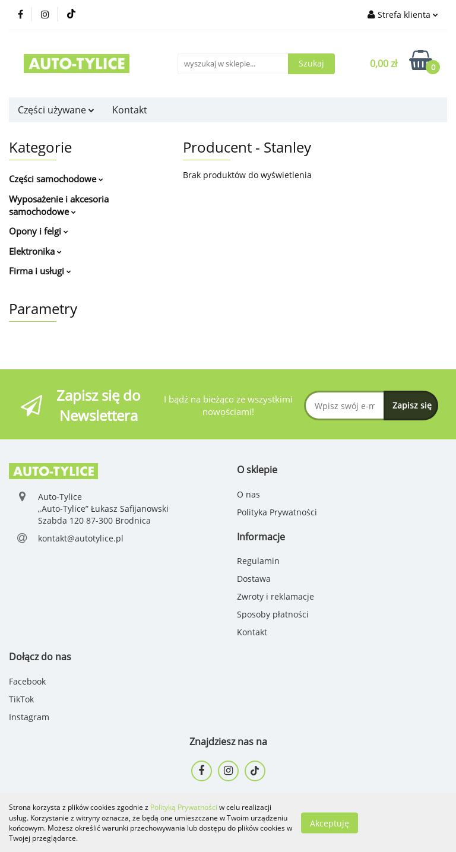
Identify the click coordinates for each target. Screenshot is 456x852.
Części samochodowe (56, 179)
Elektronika (35, 251)
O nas (248, 494)
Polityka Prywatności (277, 512)
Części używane (56, 109)
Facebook (27, 681)
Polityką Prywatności (183, 807)
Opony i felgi (38, 231)
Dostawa (254, 578)
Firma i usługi (40, 271)
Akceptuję (329, 822)
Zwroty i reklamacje (275, 596)
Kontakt (129, 109)
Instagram (29, 717)
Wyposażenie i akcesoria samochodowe (59, 205)
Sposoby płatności (273, 614)
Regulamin (258, 560)
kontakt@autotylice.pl (81, 538)
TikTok (21, 699)
